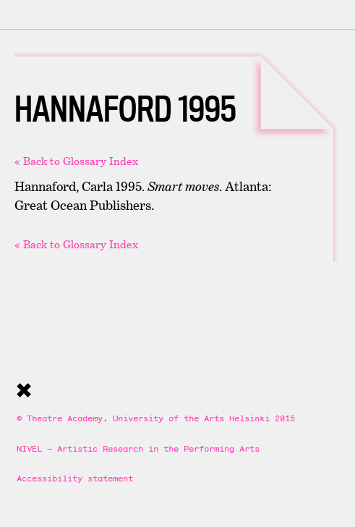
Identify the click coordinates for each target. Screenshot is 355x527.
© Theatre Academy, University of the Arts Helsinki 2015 (156, 418)
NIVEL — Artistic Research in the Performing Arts (138, 448)
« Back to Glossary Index (76, 161)
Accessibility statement (75, 478)
